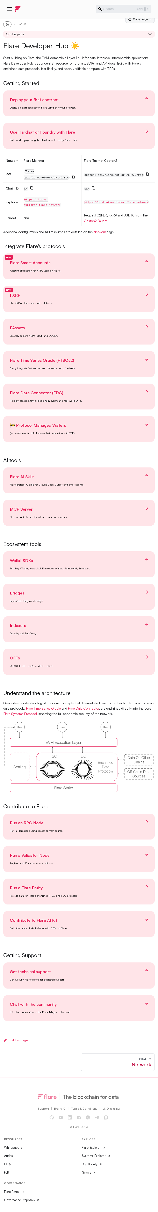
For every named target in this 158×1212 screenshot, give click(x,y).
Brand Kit (60, 1108)
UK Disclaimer (111, 1108)
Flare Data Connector (83, 708)
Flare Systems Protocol (20, 714)
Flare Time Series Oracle (43, 708)
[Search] (123, 9)
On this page (15, 34)
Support (43, 1108)
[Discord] (79, 1117)
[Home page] (7, 24)
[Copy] (73, 177)
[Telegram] (97, 1117)
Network (100, 232)
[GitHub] (52, 1117)
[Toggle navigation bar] (10, 9)
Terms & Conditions (84, 1108)
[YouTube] (61, 1117)
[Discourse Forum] (106, 1117)
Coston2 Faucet (95, 221)
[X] (88, 1117)
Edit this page (15, 1040)
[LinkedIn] (70, 1117)
